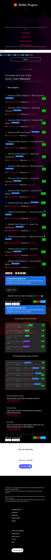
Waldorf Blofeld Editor (13, 206)
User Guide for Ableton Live (14, 341)
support (13, 521)
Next (24, 273)
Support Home (11, 290)
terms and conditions (17, 531)
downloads (14, 515)
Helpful (8, 304)
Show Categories (13, 88)
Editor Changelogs (31, 327)
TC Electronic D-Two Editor (12, 327)
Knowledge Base (13, 401)
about (13, 542)
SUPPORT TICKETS (25, 45)
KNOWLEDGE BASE (25, 41)
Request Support (13, 429)
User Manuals (10, 98)
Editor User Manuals (29, 364)
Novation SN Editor (12, 135)
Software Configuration (20, 343)
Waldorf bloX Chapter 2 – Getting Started (24, 212)
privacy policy (15, 536)
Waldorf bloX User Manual (17, 203)
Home (19, 69)
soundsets (14, 512)
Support (17, 337)
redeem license (15, 518)
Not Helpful (16, 304)
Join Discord (24, 466)
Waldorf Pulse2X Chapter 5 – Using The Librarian (20, 384)
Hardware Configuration (32, 332)
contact (13, 539)
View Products (13, 415)
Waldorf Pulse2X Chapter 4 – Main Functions (19, 378)
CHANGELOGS (25, 33)
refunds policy (15, 533)
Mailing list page (24, 460)
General (30, 325)
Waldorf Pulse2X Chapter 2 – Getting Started (19, 368)
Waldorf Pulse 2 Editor (12, 364)
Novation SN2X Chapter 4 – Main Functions (25, 95)
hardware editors (16, 509)
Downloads (16, 550)
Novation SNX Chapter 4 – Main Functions (24, 166)
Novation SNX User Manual (17, 132)
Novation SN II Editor (13, 102)
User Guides (25, 69)
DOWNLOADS (25, 37)
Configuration (26, 341)
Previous (7, 273)
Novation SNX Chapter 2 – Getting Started (24, 141)
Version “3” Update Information (15, 336)
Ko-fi (38, 296)
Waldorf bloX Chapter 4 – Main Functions (24, 236)
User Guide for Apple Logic (14, 346)
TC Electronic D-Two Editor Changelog (17, 325)
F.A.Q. (25, 29)
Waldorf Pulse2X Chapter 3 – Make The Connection (20, 373)
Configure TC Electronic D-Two (15, 330)
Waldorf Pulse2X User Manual (15, 362)
